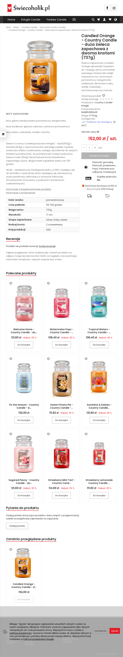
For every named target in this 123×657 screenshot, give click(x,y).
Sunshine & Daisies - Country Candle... (99, 406)
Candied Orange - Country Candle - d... (23, 585)
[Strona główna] (28, 7)
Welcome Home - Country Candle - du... (24, 331)
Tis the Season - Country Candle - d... (24, 406)
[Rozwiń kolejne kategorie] (74, 19)
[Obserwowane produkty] (110, 19)
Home (11, 19)
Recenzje (13, 239)
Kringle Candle (30, 19)
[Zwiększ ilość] (84, 147)
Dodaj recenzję (47, 246)
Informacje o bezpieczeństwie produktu (28, 189)
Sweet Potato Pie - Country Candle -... (61, 406)
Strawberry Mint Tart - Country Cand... (61, 481)
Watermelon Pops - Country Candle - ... (61, 331)
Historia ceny (90, 131)
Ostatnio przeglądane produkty (31, 539)
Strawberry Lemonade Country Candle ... (99, 481)
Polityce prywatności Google (38, 639)
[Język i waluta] (115, 19)
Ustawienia (100, 630)
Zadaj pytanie (17, 525)
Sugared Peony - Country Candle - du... (24, 481)
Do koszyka (24, 344)
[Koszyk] (99, 19)
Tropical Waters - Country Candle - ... (99, 331)
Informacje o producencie (20, 192)
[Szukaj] (93, 19)
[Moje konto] (104, 19)
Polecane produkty (21, 273)
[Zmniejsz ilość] (94, 147)
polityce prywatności (21, 633)
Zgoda (114, 630)
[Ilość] (89, 147)
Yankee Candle (56, 19)
